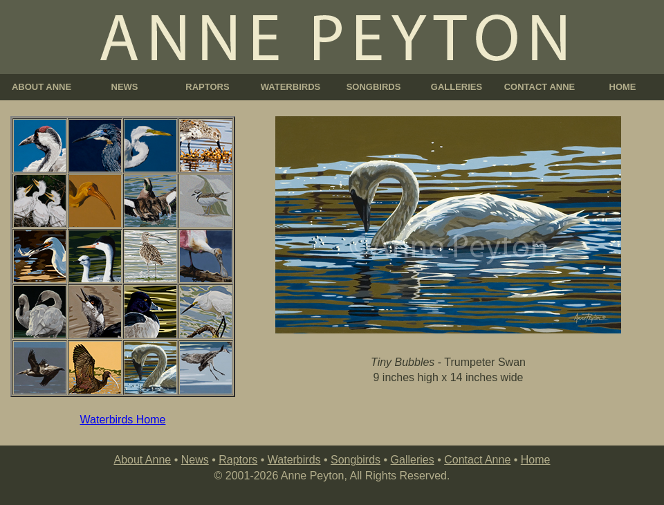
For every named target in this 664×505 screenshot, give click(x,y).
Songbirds (355, 460)
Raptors (238, 460)
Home (536, 460)
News (195, 460)
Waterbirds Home (123, 419)
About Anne (142, 460)
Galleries (412, 460)
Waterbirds (294, 460)
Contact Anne (477, 460)
